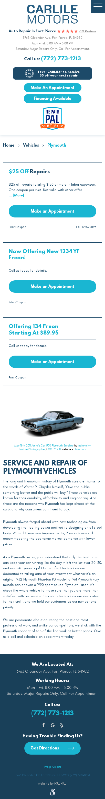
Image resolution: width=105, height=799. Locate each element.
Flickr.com (80, 449)
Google (52, 725)
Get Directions (45, 748)
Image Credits (52, 766)
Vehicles (31, 145)
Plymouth (56, 145)
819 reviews (87, 31)
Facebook (43, 725)
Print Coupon (17, 227)
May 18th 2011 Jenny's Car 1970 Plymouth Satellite (44, 445)
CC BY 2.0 (54, 449)
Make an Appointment (52, 211)
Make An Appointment (53, 87)
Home (9, 145)
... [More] (16, 195)
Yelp (61, 725)
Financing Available (52, 98)
